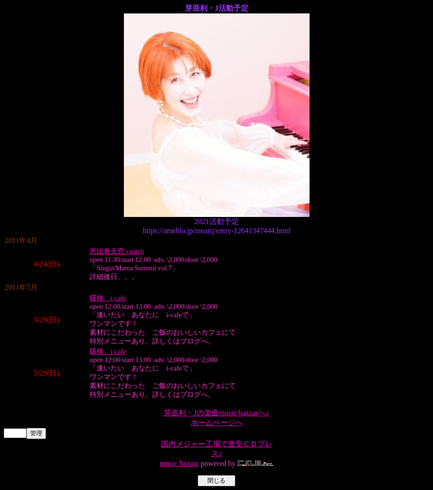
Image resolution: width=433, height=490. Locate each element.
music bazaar (179, 463)
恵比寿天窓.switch (117, 251)
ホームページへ (217, 422)
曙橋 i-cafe (108, 298)
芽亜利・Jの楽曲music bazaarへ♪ (216, 413)
